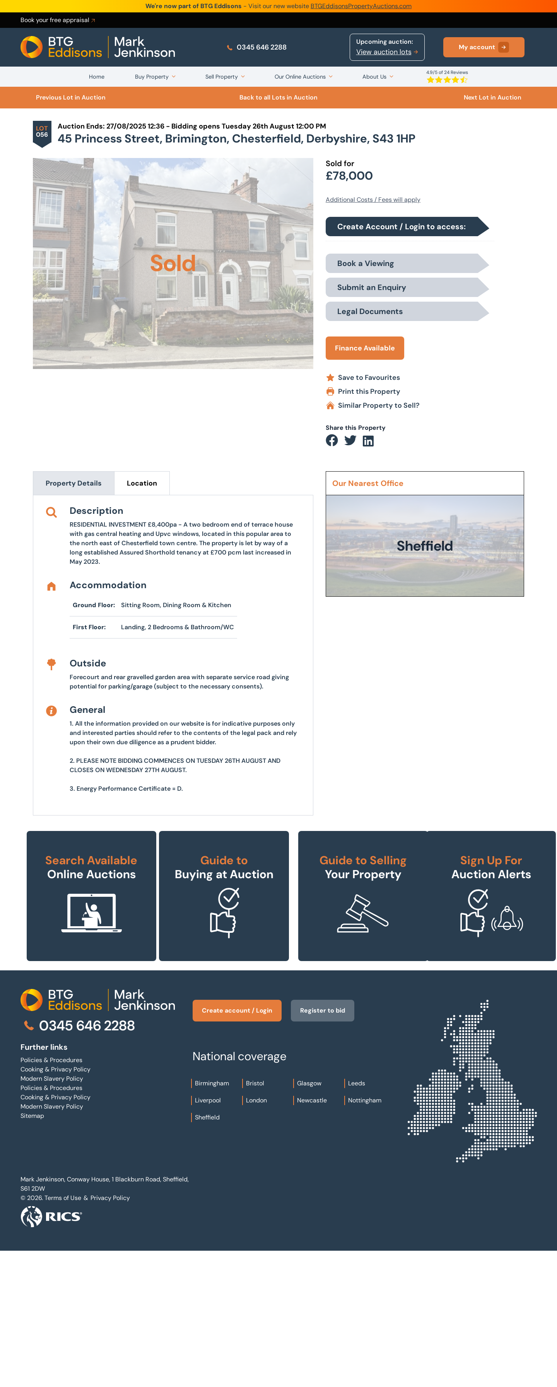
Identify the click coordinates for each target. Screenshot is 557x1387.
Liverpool (208, 1237)
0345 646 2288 (256, 47)
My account (484, 47)
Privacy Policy (110, 1334)
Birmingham (212, 1219)
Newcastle (312, 1237)
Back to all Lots (278, 97)
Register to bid (322, 1147)
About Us (374, 76)
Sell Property (221, 76)
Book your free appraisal (58, 20)
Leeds (356, 1219)
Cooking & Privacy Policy (56, 1206)
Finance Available (365, 348)
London (256, 1237)
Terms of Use (62, 1334)
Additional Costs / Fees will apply (373, 200)
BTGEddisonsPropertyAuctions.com (361, 6)
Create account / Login (237, 1147)
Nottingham (364, 1237)
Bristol (255, 1219)
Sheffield (207, 1254)
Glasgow (309, 1219)
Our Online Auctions (300, 76)
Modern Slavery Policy (52, 1215)
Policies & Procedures (51, 1196)
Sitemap (32, 1252)
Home (96, 76)
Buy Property (152, 76)
